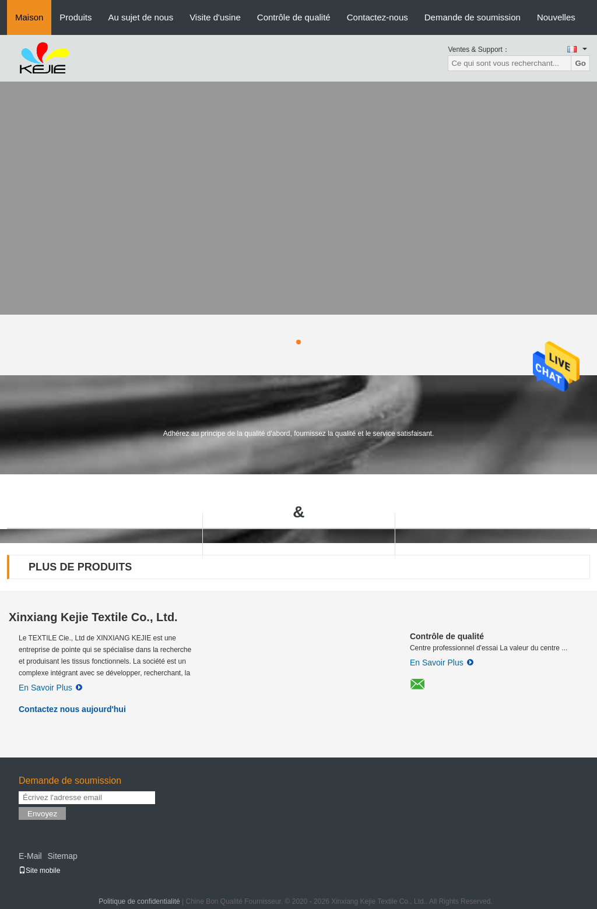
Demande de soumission (472, 17)
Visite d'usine (215, 17)
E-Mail (30, 856)
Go (580, 63)
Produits (75, 17)
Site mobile (39, 870)
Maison (29, 17)
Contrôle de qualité (294, 17)
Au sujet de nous (140, 17)
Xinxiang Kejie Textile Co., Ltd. (93, 617)
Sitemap (62, 856)
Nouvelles (556, 17)
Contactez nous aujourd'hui (72, 709)
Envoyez (42, 813)
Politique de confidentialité (139, 901)
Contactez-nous (377, 17)
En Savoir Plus (50, 687)
